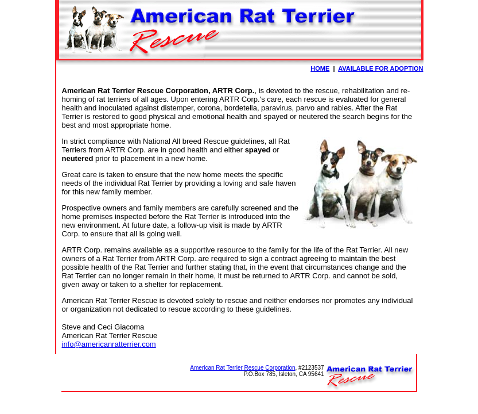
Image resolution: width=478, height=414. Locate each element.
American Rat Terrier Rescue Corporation (242, 368)
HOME (319, 68)
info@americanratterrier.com (109, 344)
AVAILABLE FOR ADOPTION (380, 68)
